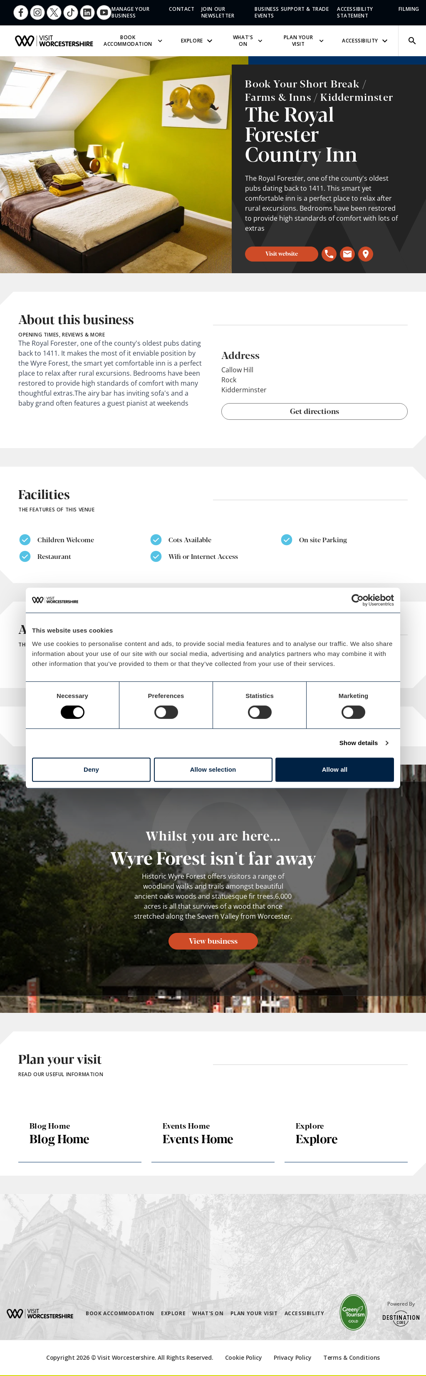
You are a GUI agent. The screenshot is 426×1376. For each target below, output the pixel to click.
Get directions (314, 410)
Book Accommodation (134, 40)
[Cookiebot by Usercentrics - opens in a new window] (357, 600)
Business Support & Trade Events (292, 12)
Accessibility (366, 41)
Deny (91, 769)
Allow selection (213, 769)
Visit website (281, 253)
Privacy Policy (293, 1357)
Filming (409, 8)
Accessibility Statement (355, 12)
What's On (248, 40)
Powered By (401, 1313)
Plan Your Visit (304, 40)
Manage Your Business (130, 12)
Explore (198, 41)
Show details (358, 742)
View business (213, 940)
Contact (181, 8)
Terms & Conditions (351, 1357)
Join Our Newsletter (218, 12)
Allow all (335, 769)
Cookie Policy (243, 1357)
